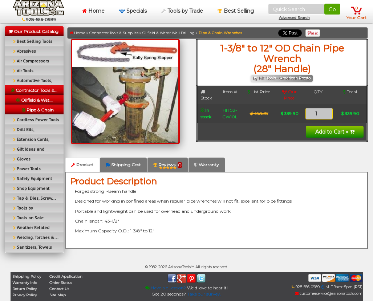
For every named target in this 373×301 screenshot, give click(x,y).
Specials (133, 11)
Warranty (206, 164)
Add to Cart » (334, 132)
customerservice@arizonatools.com (328, 293)
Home (93, 11)
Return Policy (24, 288)
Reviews (167, 166)
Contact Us (59, 288)
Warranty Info (24, 282)
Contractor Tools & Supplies (113, 32)
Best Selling (236, 11)
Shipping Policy (26, 276)
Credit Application (65, 276)
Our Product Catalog (33, 31)
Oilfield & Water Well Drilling (168, 32)
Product (82, 164)
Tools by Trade (182, 11)
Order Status (60, 282)
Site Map (57, 295)
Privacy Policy (24, 295)
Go (332, 9)
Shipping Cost (123, 164)
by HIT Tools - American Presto (282, 78)
